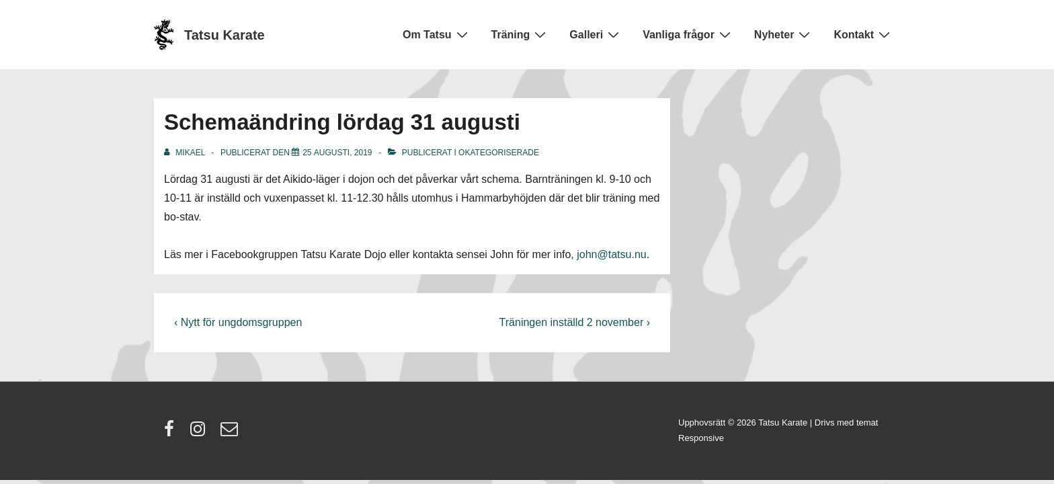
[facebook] (172, 433)
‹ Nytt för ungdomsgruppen (238, 322)
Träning (520, 34)
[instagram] (200, 433)
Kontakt (863, 34)
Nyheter (784, 34)
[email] (230, 433)
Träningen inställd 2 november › (574, 322)
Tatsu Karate (224, 35)
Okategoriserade (498, 152)
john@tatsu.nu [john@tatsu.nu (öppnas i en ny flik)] (611, 254)
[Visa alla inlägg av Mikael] (185, 152)
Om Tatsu (437, 34)
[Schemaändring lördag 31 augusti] (337, 152)
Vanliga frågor (688, 34)
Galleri (595, 34)
